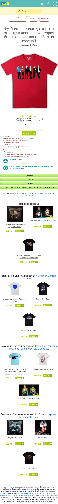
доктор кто (23, 193)
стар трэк (31, 193)
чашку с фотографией (26, 495)
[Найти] (19, 11)
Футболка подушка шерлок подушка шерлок (15, 226)
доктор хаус (39, 193)
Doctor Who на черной (29, 330)
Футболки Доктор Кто (41, 277)
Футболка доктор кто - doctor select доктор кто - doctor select (29, 256)
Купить (26, 133)
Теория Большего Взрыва (29, 398)
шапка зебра (43, 438)
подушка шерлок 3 (15, 438)
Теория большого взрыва (43, 369)
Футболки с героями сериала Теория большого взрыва (33, 347)
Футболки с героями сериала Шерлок (38, 415)
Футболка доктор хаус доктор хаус (43, 220)
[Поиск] (32, 11)
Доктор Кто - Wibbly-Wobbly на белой (15, 300)
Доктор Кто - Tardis (43, 299)
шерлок (17, 193)
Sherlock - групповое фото (29, 468)
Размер (20, 121)
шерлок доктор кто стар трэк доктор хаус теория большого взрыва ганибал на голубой (15, 371)
